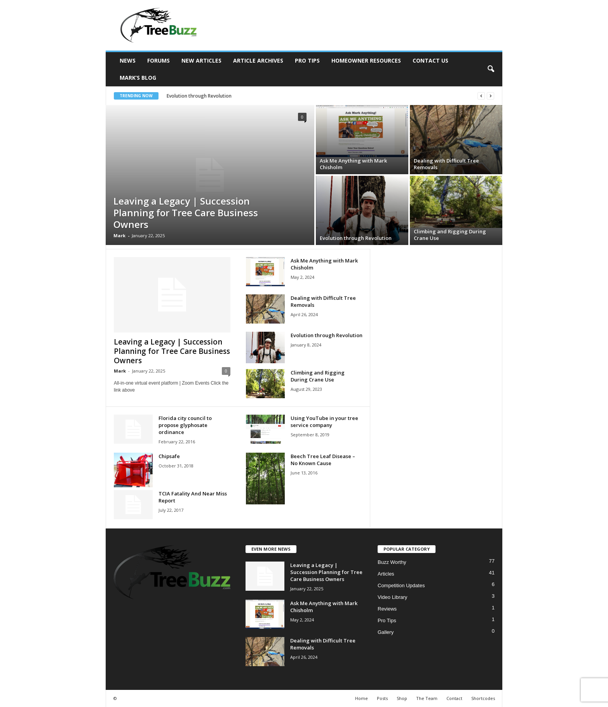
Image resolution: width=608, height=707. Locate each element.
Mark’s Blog (138, 77)
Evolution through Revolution (203, 96)
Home (361, 698)
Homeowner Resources (366, 60)
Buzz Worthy (392, 562)
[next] (490, 96)
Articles (386, 574)
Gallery (386, 632)
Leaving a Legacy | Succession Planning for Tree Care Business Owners (185, 212)
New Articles (201, 60)
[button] (490, 69)
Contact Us (430, 60)
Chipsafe (169, 456)
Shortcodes (483, 698)
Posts (382, 698)
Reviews (387, 609)
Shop (402, 698)
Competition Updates (401, 585)
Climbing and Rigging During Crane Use (450, 235)
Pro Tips (307, 60)
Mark (119, 235)
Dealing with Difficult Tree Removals (446, 164)
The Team (426, 698)
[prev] (481, 96)
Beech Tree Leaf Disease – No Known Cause (323, 460)
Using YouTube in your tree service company (324, 422)
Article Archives (258, 60)
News (128, 60)
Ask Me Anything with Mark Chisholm (353, 164)
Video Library (392, 597)
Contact (454, 698)
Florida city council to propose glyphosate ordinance (185, 425)
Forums (158, 60)
